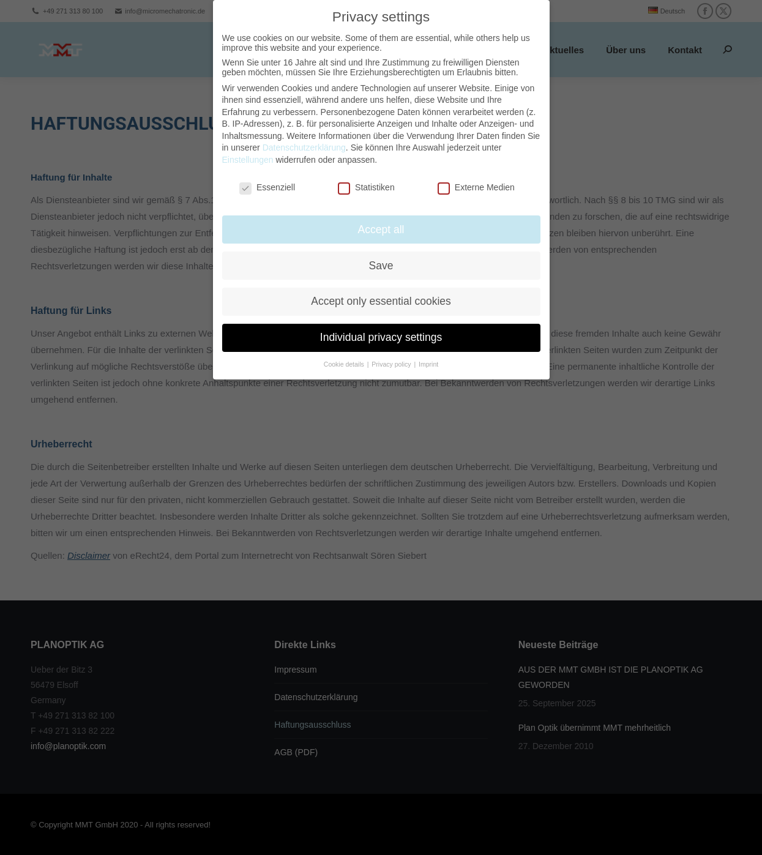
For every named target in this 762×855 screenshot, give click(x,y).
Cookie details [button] (345, 355)
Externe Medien (476, 178)
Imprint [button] (428, 355)
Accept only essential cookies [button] (381, 292)
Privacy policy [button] (392, 355)
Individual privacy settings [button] (381, 328)
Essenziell (267, 178)
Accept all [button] (381, 220)
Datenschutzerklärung (304, 138)
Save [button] (381, 256)
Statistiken (366, 178)
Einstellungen (248, 150)
